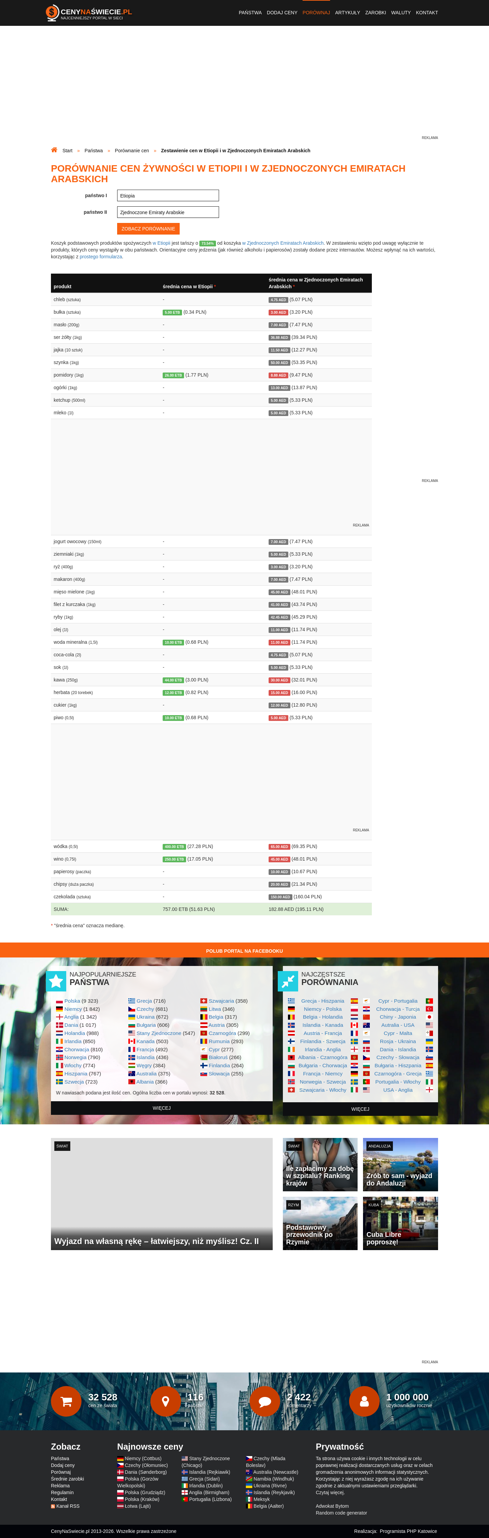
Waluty (401, 12)
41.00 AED (279, 605)
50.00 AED (279, 363)
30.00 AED (279, 680)
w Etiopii (161, 243)
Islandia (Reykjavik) (274, 1492)
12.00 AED (279, 705)
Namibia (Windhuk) (274, 1479)
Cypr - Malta (398, 1033)
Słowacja (219, 1073)
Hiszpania (76, 1073)
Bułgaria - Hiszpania (398, 1065)
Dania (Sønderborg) (146, 1472)
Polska (72, 1001)
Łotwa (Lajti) (138, 1506)
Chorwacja (77, 1049)
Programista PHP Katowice (408, 1531)
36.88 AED (279, 337)
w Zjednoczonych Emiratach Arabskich (283, 243)
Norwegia (76, 1057)
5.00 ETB (172, 312)
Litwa (215, 1009)
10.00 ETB (173, 642)
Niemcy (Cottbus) (143, 1458)
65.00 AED (279, 847)
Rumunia (219, 1041)
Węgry (144, 1065)
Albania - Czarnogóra (322, 1057)
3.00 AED (278, 312)
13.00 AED (279, 388)
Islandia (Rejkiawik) (209, 1472)
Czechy (145, 1009)
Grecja (144, 1001)
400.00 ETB (174, 847)
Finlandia (219, 1065)
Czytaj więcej (330, 1492)
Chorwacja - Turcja (398, 1009)
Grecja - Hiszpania (322, 1001)
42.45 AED (279, 617)
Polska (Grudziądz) (145, 1492)
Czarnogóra (222, 1033)
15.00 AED (279, 693)
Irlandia (73, 1041)
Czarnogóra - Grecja (397, 1073)
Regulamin (62, 1492)
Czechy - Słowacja (398, 1057)
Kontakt (427, 12)
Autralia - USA (398, 1025)
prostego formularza (101, 256)
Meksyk (262, 1499)
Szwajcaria (221, 1001)
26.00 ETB (173, 375)
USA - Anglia (398, 1090)
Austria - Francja (323, 1033)
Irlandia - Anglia (323, 1049)
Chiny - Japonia (398, 1017)
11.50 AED (279, 350)
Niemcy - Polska (323, 1009)
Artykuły (347, 12)
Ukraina (146, 1017)
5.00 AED (278, 400)
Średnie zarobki (67, 1479)
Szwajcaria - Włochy (322, 1090)
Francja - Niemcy (322, 1073)
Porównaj (316, 12)
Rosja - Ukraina (398, 1041)
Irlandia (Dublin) (206, 1485)
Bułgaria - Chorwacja (322, 1065)
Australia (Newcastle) (275, 1472)
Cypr (214, 1049)
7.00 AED (278, 325)
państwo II (95, 212)
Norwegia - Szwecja (323, 1082)
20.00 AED (279, 884)
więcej (162, 1108)
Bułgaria (146, 1025)
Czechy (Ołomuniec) (146, 1465)
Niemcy (73, 1009)
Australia (146, 1073)
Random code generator (341, 1513)
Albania (144, 1082)
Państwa (250, 12)
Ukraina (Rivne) (270, 1485)
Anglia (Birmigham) (209, 1492)
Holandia (75, 1033)
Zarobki (375, 12)
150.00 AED (280, 897)
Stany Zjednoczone (159, 1033)
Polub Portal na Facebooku (244, 951)
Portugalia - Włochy (397, 1082)
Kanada (146, 1041)
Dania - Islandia (398, 1049)
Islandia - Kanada (323, 1025)
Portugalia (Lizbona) (210, 1499)
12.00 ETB (173, 693)
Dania (71, 1025)
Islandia (146, 1057)
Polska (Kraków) (142, 1499)
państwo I (96, 195)
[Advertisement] (244, 87)
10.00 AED (279, 872)
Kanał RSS (67, 1506)
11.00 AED (279, 630)
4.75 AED (278, 300)
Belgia (216, 1017)
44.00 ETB (173, 680)
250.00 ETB (174, 859)
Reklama (60, 1485)
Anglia (71, 1017)
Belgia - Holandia (323, 1017)
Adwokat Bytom (332, 1506)
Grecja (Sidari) (204, 1479)
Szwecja (74, 1082)
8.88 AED (278, 375)
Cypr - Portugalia (397, 1001)
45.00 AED (279, 592)
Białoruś (218, 1057)
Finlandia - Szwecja (322, 1041)
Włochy (73, 1065)
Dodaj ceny (282, 12)
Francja (145, 1049)
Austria (217, 1025)
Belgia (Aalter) (269, 1506)
